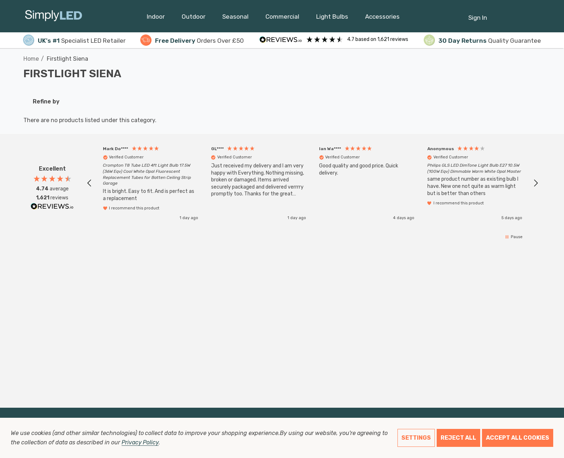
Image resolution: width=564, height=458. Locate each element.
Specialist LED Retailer (74, 40)
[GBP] (535, 16)
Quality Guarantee (482, 40)
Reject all (458, 437)
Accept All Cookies (517, 437)
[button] (89, 183)
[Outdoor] (193, 18)
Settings (416, 437)
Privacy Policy (140, 442)
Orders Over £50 (192, 40)
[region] (312, 183)
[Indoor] (156, 18)
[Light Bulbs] (332, 18)
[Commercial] (282, 18)
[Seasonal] (235, 18)
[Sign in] (477, 14)
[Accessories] (382, 18)
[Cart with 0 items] (518, 14)
